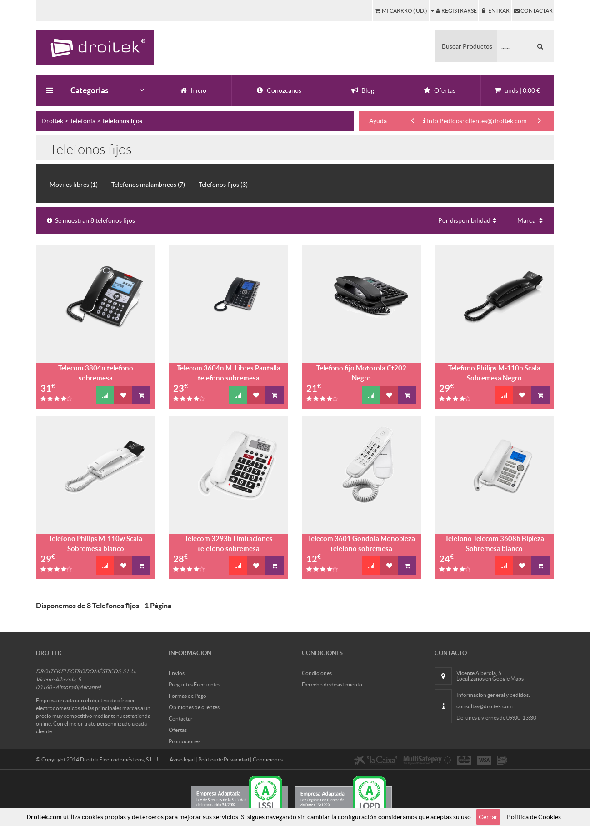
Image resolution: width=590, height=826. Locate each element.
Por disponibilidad (468, 220)
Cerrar (488, 817)
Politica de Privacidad (223, 759)
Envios (177, 673)
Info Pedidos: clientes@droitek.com (474, 121)
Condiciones (317, 673)
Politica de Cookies (534, 817)
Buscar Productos (467, 46)
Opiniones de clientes (194, 707)
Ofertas (178, 730)
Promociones (184, 741)
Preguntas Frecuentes (194, 684)
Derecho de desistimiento (332, 684)
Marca (531, 220)
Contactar (181, 718)
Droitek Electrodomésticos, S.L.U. (120, 759)
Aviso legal (182, 759)
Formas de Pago (187, 696)
